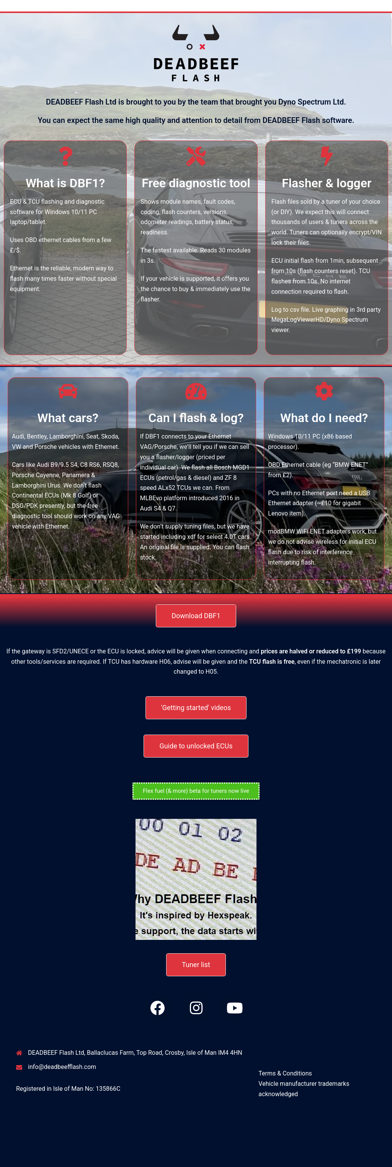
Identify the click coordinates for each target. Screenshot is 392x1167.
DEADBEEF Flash (44, 10)
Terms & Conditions (285, 1073)
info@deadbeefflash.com (62, 1066)
